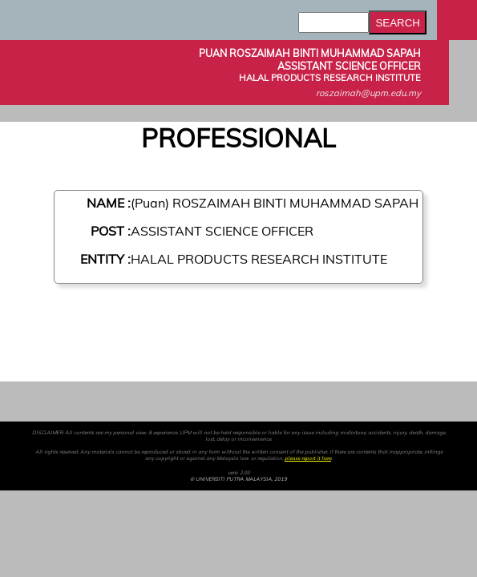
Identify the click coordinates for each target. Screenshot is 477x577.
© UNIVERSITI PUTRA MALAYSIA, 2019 (238, 479)
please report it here (308, 458)
